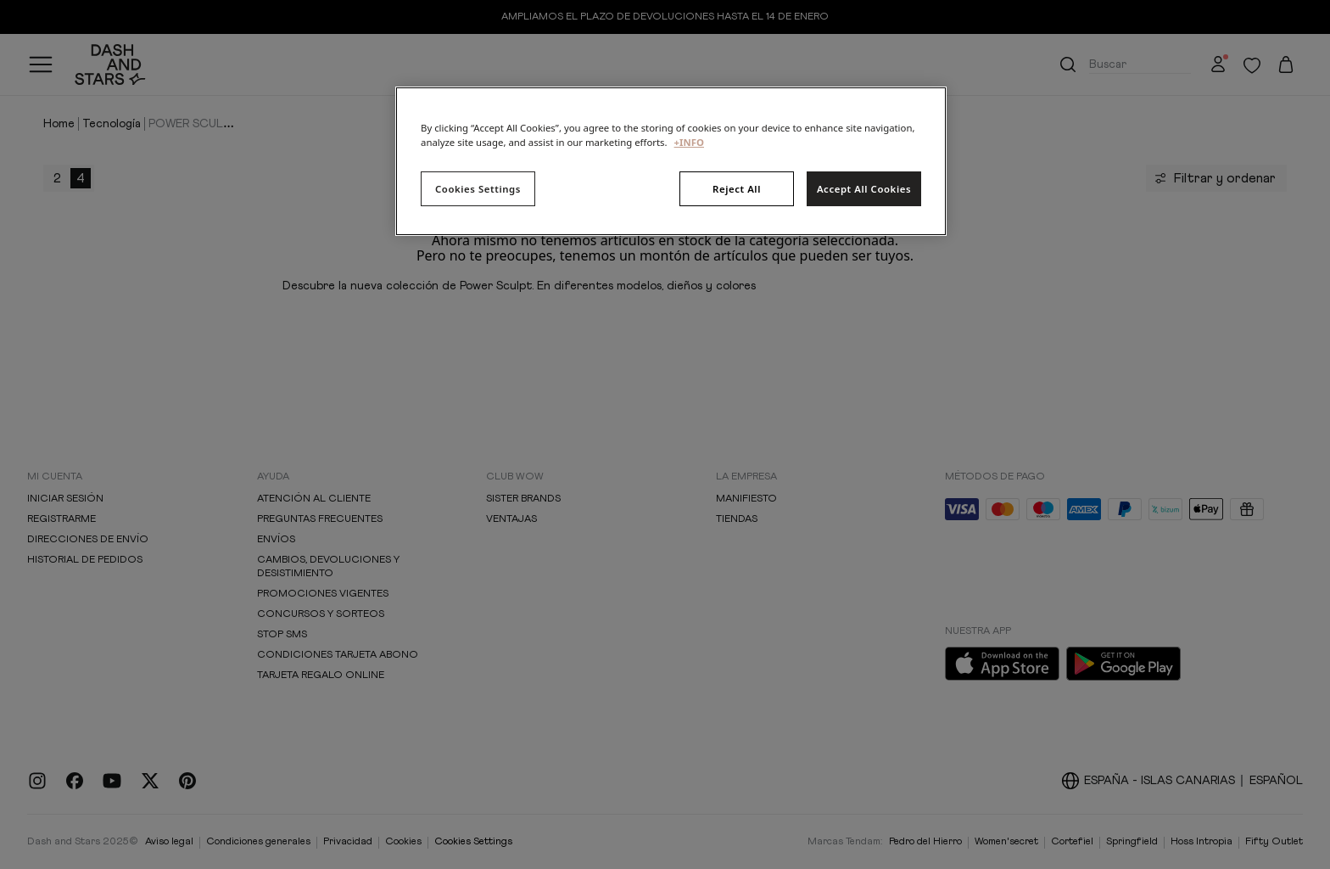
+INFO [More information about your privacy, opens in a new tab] (689, 142)
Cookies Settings (478, 188)
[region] (671, 161)
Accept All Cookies (864, 188)
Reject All (736, 188)
